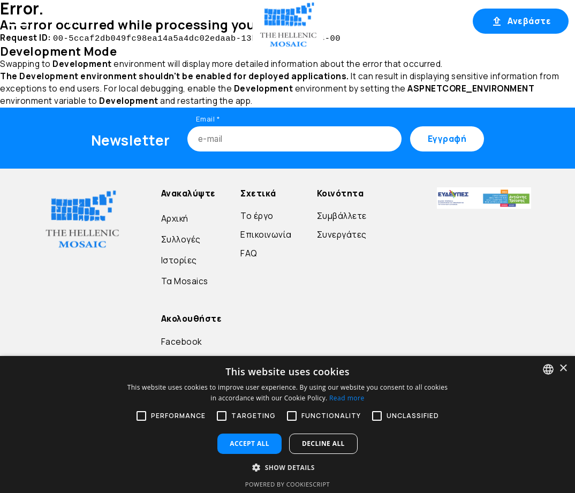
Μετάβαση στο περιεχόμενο (23, 36)
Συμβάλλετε (342, 215)
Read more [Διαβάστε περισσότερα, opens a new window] (347, 398)
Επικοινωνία (266, 233)
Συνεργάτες (342, 233)
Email (208, 118)
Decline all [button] (323, 443)
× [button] (563, 369)
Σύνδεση (390, 21)
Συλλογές (181, 238)
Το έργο (257, 215)
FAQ (249, 252)
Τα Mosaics (184, 280)
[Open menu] (19, 20)
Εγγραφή (440, 21)
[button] (287, 467)
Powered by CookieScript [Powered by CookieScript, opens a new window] (287, 484)
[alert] (287, 424)
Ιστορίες (179, 259)
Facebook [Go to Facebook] (181, 340)
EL (345, 21)
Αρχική (78, 20)
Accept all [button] (249, 443)
